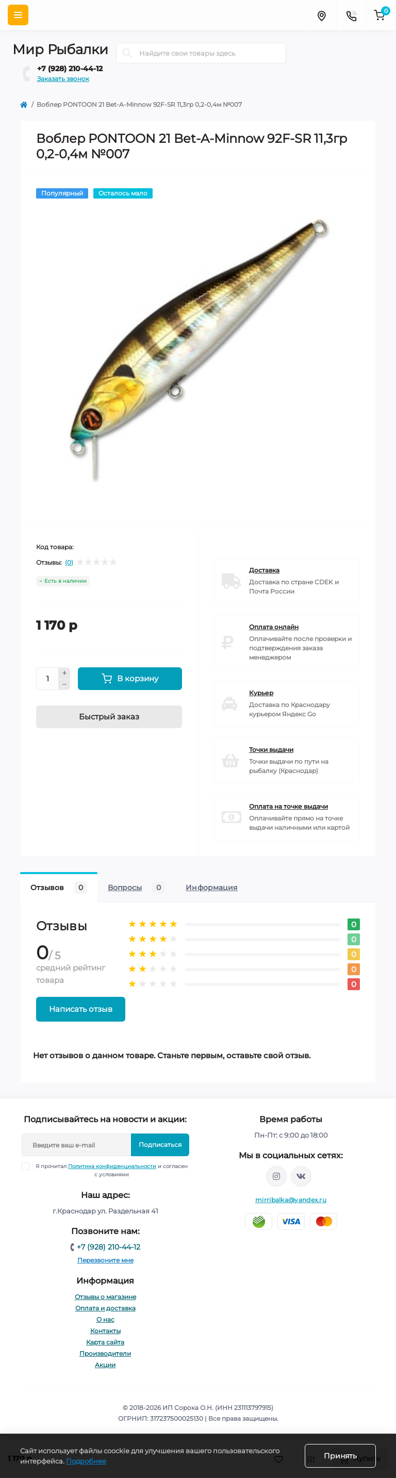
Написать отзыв (80, 1009)
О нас (105, 1319)
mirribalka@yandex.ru (290, 1200)
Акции (105, 1365)
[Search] (127, 53)
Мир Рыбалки (60, 49)
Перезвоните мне (105, 1260)
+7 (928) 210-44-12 (70, 68)
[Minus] (64, 685)
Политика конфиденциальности (112, 1166)
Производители (105, 1353)
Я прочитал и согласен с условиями (111, 1170)
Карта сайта (105, 1342)
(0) (69, 562)
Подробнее (86, 1461)
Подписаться (160, 1144)
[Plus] (64, 673)
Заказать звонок (63, 79)
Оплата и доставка (105, 1308)
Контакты (105, 1331)
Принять (340, 1455)
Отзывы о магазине (105, 1297)
